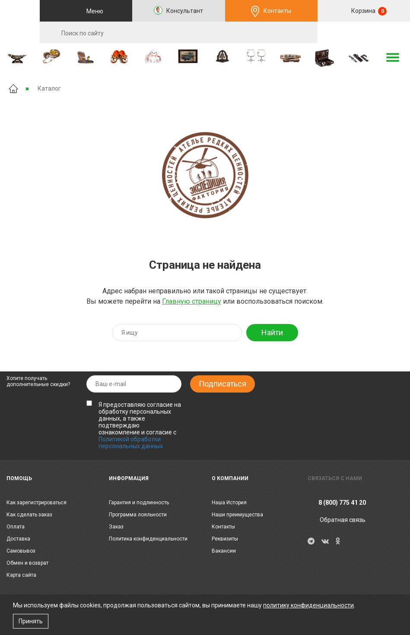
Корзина (368, 11)
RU (364, 33)
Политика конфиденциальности (148, 539)
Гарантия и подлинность (139, 503)
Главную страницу (191, 301)
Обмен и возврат (27, 563)
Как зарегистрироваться (36, 503)
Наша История (229, 503)
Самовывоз (20, 551)
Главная (13, 88)
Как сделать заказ (29, 515)
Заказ (116, 527)
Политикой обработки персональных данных (131, 443)
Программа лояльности (138, 515)
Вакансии (224, 551)
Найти (272, 332)
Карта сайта (21, 575)
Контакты (277, 10)
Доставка (18, 539)
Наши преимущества (237, 515)
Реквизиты (225, 539)
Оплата (15, 527)
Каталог (49, 88)
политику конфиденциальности (308, 605)
